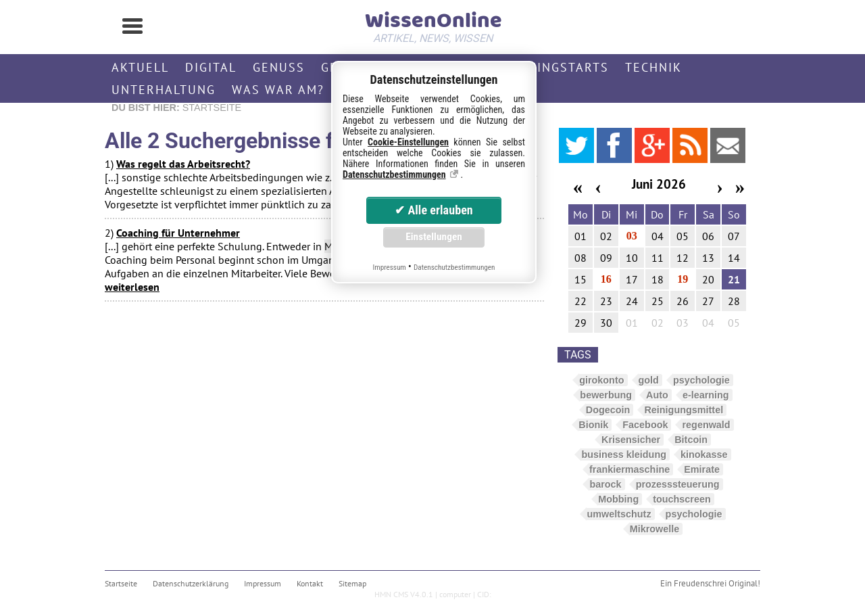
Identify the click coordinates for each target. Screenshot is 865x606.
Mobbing (618, 499)
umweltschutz (619, 514)
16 (606, 279)
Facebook (645, 424)
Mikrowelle (655, 528)
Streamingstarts (547, 67)
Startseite (121, 583)
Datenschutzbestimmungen (394, 174)
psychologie (701, 380)
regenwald (706, 424)
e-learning (706, 395)
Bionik (593, 424)
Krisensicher (630, 439)
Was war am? (278, 89)
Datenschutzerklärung (190, 583)
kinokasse (704, 454)
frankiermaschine (629, 469)
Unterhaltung (164, 89)
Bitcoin (691, 439)
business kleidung (623, 454)
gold (649, 380)
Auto (657, 395)
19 (682, 279)
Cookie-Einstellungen (408, 142)
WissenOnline (432, 24)
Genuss (279, 67)
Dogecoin (608, 409)
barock (605, 484)
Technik (653, 67)
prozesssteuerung (678, 484)
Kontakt (310, 583)
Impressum (262, 583)
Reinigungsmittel (683, 409)
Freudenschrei (700, 583)
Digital (211, 67)
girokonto (601, 380)
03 (631, 235)
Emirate (702, 469)
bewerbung (606, 395)
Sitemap (352, 583)
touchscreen (682, 499)
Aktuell (140, 67)
